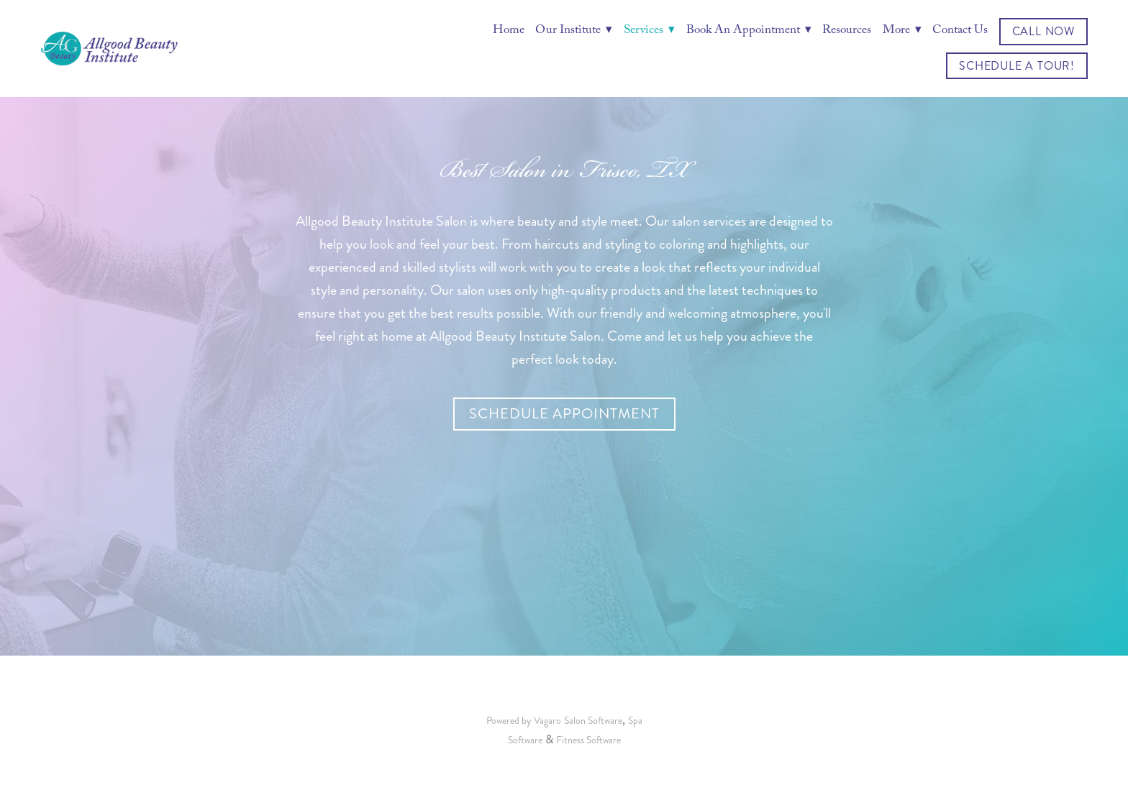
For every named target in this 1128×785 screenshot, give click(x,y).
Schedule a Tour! (1017, 66)
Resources (846, 31)
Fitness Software (588, 740)
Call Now (1043, 31)
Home (508, 31)
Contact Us (960, 31)
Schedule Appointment (564, 413)
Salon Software (593, 720)
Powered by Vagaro (523, 720)
